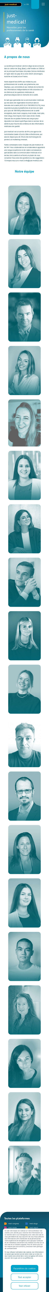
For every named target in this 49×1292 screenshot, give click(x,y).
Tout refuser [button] (24, 1285)
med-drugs (31, 1223)
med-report (31, 1227)
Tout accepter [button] (24, 1277)
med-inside (10, 1227)
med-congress (11, 1223)
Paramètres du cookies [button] (24, 1268)
